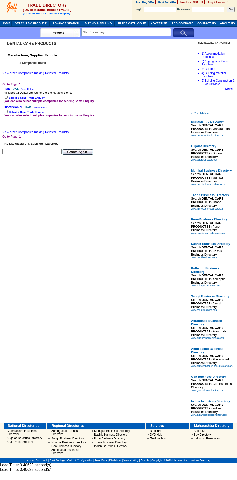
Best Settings (57, 460)
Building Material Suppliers (213, 74)
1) (202, 53)
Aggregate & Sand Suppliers (214, 63)
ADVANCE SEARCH (65, 23)
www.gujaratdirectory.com (204, 159)
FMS (7, 89)
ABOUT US (227, 23)
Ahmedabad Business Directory (65, 451)
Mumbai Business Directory (68, 442)
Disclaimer (115, 460)
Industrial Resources (207, 438)
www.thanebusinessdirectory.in (207, 208)
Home (30, 460)
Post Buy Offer (145, 2)
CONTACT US (206, 23)
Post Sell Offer (167, 2)
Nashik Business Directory (110, 434)
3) (202, 68)
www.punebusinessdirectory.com (208, 233)
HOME (6, 23)
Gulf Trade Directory (20, 441)
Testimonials (158, 438)
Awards (145, 460)
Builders (210, 68)
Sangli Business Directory (67, 438)
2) (202, 61)
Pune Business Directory (109, 438)
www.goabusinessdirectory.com (207, 390)
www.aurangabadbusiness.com (207, 338)
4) (202, 73)
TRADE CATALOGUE (132, 23)
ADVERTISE (159, 23)
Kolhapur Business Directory (112, 431)
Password (200, 9)
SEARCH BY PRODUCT (31, 23)
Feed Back (101, 460)
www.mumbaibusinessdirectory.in (208, 184)
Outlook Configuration (79, 460)
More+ (229, 89)
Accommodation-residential (213, 55)
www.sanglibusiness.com (204, 310)
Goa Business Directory (66, 446)
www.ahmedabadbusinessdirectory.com (211, 366)
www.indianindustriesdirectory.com (209, 415)
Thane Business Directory (110, 442)
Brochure (155, 431)
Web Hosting (130, 460)
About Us (199, 431)
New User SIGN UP (192, 2)
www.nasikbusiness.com (204, 257)
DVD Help (156, 434)
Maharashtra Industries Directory (22, 432)
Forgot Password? (218, 2)
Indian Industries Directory (110, 446)
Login (155, 9)
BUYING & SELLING (98, 23)
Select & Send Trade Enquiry (27, 97)
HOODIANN (13, 107)
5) (202, 80)
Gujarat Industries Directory (24, 438)
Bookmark (42, 460)
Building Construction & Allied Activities (217, 82)
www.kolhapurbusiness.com (205, 285)
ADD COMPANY (182, 23)
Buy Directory (202, 434)
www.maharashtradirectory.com (207, 135)
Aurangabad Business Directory (65, 432)
